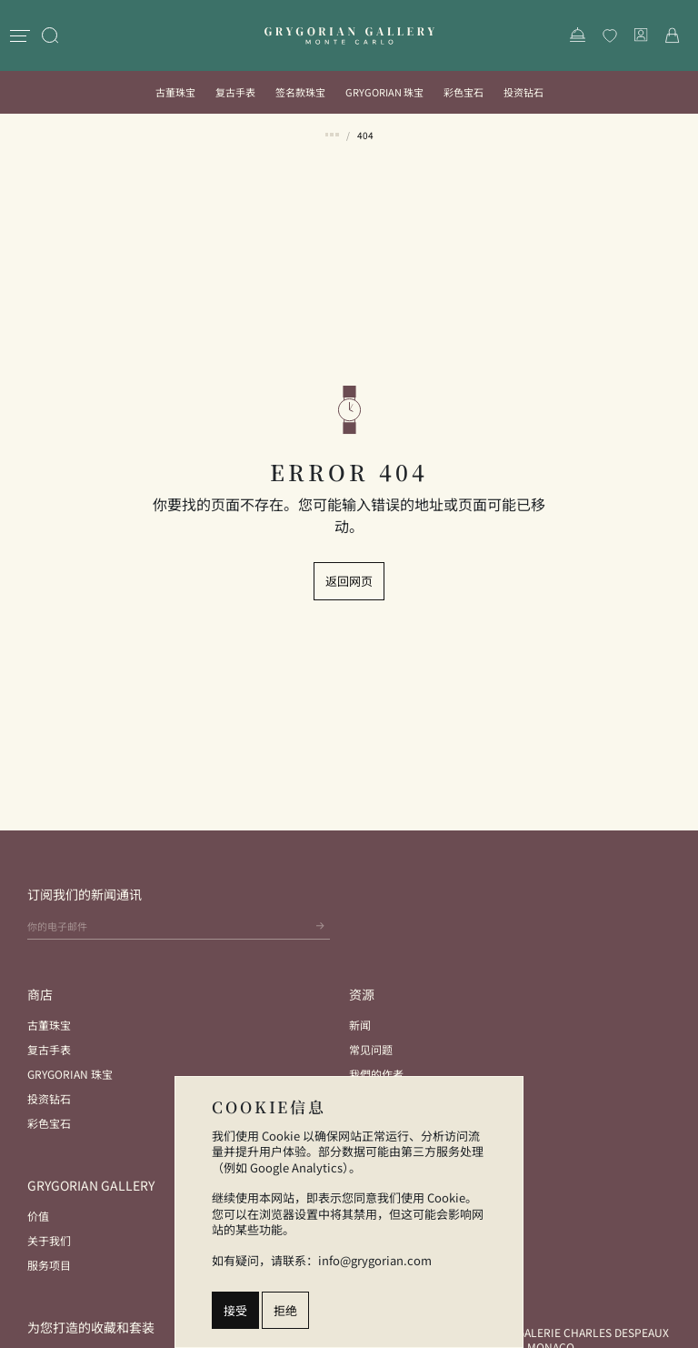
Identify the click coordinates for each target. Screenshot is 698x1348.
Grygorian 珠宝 (384, 92)
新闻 (360, 1024)
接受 (235, 1310)
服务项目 (49, 1265)
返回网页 (349, 580)
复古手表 (235, 92)
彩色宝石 (464, 92)
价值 (38, 1215)
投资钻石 (523, 92)
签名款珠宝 (300, 92)
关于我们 (49, 1240)
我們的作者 (376, 1073)
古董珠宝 (175, 92)
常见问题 (371, 1049)
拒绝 (285, 1310)
